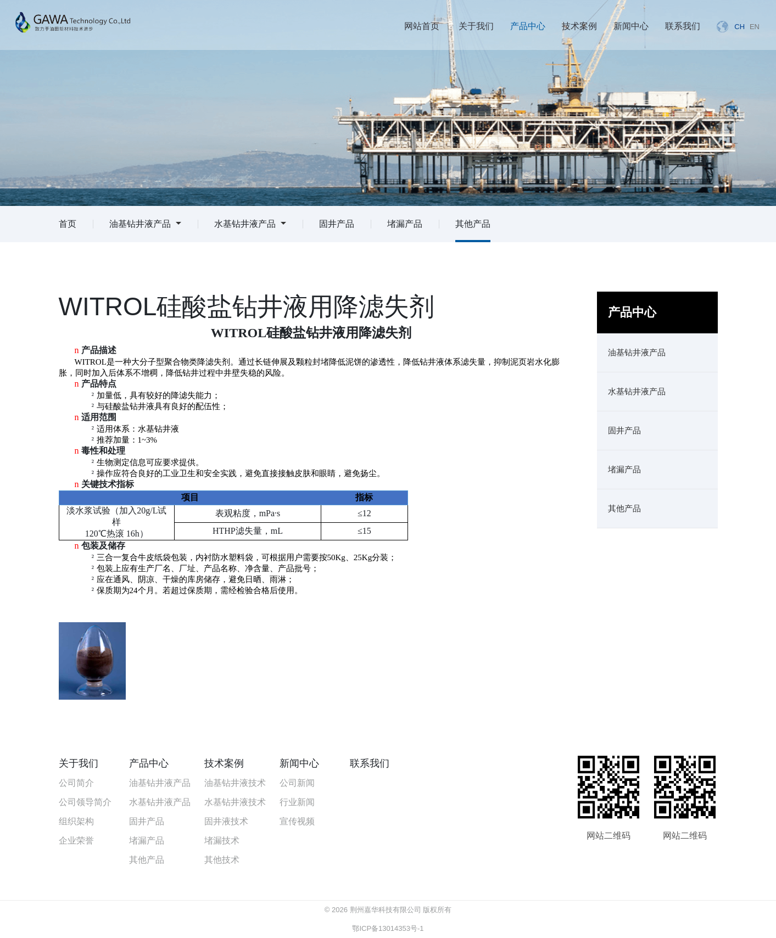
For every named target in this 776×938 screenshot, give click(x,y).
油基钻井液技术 (235, 783)
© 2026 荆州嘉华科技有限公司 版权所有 (388, 910)
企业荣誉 (76, 840)
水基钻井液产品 (250, 223)
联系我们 (682, 26)
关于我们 (476, 26)
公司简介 (76, 783)
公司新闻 (297, 783)
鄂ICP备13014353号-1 (387, 928)
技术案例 (579, 26)
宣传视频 (297, 821)
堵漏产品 (404, 223)
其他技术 (221, 859)
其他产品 (472, 223)
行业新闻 (297, 802)
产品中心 (527, 26)
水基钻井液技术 (235, 802)
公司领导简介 (85, 802)
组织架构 (76, 821)
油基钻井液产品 (145, 223)
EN (755, 27)
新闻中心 (631, 26)
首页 (67, 223)
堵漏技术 (221, 840)
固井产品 (336, 223)
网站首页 (421, 26)
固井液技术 (226, 821)
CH (739, 27)
